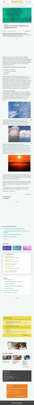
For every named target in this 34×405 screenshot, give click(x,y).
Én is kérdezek (26, 335)
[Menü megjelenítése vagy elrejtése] (4, 1)
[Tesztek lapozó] (17, 353)
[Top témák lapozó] (17, 244)
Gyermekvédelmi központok (11, 378)
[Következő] (30, 244)
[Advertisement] (18, 213)
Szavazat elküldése (21, 396)
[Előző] (27, 244)
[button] (28, 2)
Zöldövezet (9, 6)
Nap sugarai (27, 146)
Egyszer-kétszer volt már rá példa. (15, 391)
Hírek (6, 6)
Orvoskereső (8, 379)
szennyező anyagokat (10, 177)
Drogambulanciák (9, 374)
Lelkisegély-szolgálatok (10, 376)
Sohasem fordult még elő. (14, 390)
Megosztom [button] (28, 31)
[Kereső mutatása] (26, 2)
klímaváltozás (6, 198)
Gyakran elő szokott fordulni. (14, 393)
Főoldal (4, 6)
